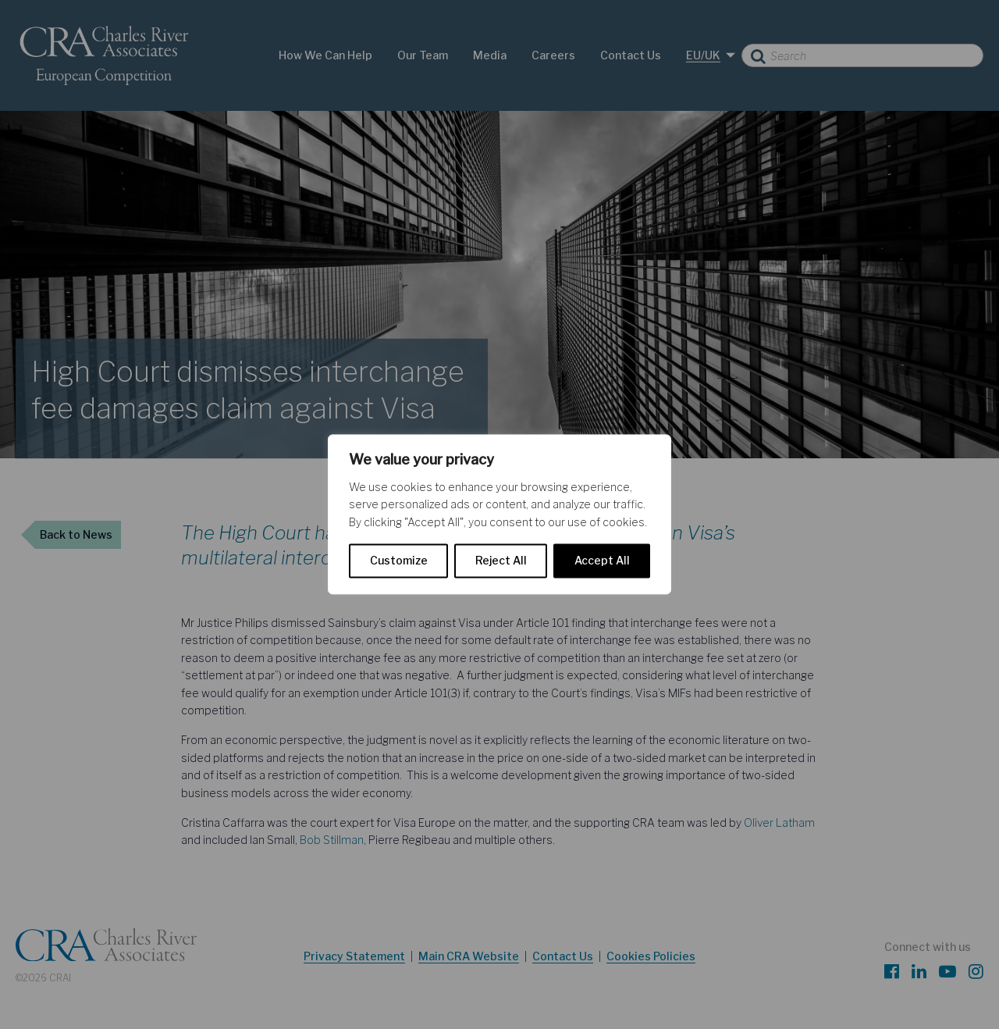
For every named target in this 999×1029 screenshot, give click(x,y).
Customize (399, 561)
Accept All (602, 561)
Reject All (501, 561)
